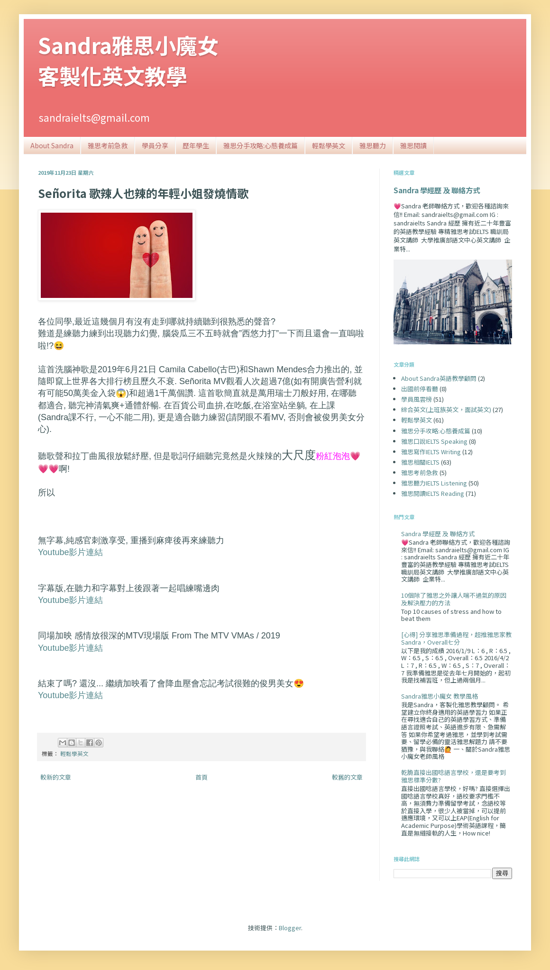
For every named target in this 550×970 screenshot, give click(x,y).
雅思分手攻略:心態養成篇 (260, 145)
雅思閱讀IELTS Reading (432, 493)
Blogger (290, 927)
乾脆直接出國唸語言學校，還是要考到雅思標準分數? (453, 776)
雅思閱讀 (413, 145)
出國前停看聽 (419, 388)
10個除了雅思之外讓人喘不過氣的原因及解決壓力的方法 (453, 599)
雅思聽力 (372, 145)
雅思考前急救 (108, 145)
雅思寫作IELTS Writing (431, 451)
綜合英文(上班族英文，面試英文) (446, 409)
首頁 (201, 776)
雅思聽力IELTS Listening (434, 482)
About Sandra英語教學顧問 (439, 378)
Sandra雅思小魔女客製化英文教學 (128, 60)
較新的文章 (55, 776)
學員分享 (155, 145)
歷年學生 (196, 145)
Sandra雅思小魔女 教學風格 (439, 696)
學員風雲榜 (416, 399)
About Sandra (51, 145)
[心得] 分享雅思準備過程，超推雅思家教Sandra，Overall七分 (456, 638)
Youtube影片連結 (70, 552)
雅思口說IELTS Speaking (434, 441)
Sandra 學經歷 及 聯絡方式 (437, 190)
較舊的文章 (347, 776)
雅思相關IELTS (420, 462)
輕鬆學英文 (328, 145)
